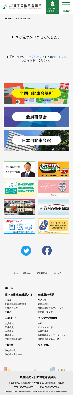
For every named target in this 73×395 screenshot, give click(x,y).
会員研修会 (43, 331)
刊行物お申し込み (13, 354)
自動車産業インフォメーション (53, 335)
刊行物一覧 (10, 350)
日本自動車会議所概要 (15, 304)
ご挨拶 (8, 300)
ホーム (9, 288)
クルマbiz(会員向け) (52, 6)
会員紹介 (10, 318)
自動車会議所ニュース (48, 339)
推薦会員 (9, 335)
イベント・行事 (45, 327)
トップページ (34, 56)
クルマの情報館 (47, 318)
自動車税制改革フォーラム (50, 308)
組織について (11, 308)
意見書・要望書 (45, 312)
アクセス (15, 273)
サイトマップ (56, 273)
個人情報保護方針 (41, 273)
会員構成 (9, 323)
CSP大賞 (42, 300)
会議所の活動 (46, 294)
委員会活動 (43, 304)
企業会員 (9, 331)
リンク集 (43, 345)
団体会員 (9, 327)
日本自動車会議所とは (18, 294)
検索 (40, 323)
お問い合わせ (27, 273)
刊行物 (9, 345)
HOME (8, 18)
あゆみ (8, 312)
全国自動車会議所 (13, 339)
